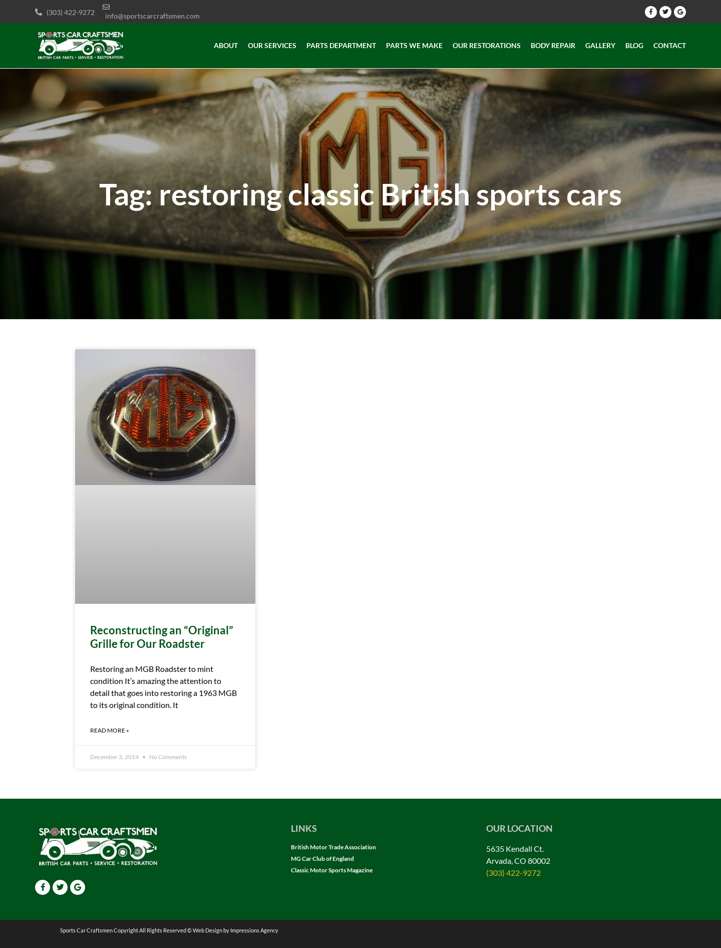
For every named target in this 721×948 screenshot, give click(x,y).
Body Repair (553, 45)
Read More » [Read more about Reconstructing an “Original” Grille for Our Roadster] (109, 730)
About (226, 45)
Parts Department (341, 45)
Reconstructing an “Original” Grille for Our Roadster (161, 636)
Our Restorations (487, 45)
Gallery (600, 45)
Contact (669, 45)
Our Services (272, 45)
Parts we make (414, 45)
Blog (634, 45)
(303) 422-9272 (513, 872)
